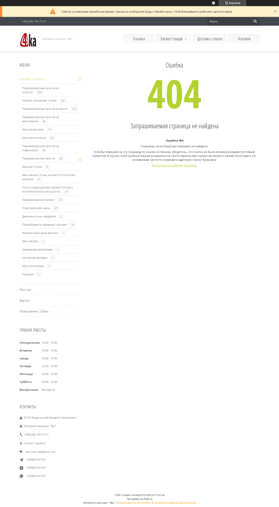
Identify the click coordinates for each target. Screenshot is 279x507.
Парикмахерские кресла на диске (45, 109)
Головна (139, 39)
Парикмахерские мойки (38, 200)
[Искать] (255, 21)
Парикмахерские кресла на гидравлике (40, 148)
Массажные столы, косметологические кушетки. (48, 177)
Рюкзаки (28, 274)
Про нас (25, 289)
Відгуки (24, 300)
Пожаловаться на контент (134, 503)
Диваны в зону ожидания (39, 216)
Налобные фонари (34, 258)
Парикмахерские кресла (38, 158)
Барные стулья (32, 167)
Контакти (244, 39)
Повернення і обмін (34, 311)
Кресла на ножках (34, 138)
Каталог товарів (172, 39)
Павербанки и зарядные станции (44, 224)
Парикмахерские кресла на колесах (40, 90)
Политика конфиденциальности (175, 503)
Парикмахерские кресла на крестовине (40, 119)
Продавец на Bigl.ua (139, 499)
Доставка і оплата (209, 39)
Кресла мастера (33, 129)
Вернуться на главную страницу (174, 165)
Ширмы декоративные (37, 249)
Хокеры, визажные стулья (39, 100)
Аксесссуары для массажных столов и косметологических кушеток (47, 189)
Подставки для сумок (36, 208)
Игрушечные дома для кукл (40, 233)
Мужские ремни (33, 266)
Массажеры (30, 241)
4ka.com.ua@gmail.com (41, 451)
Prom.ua (159, 495)
